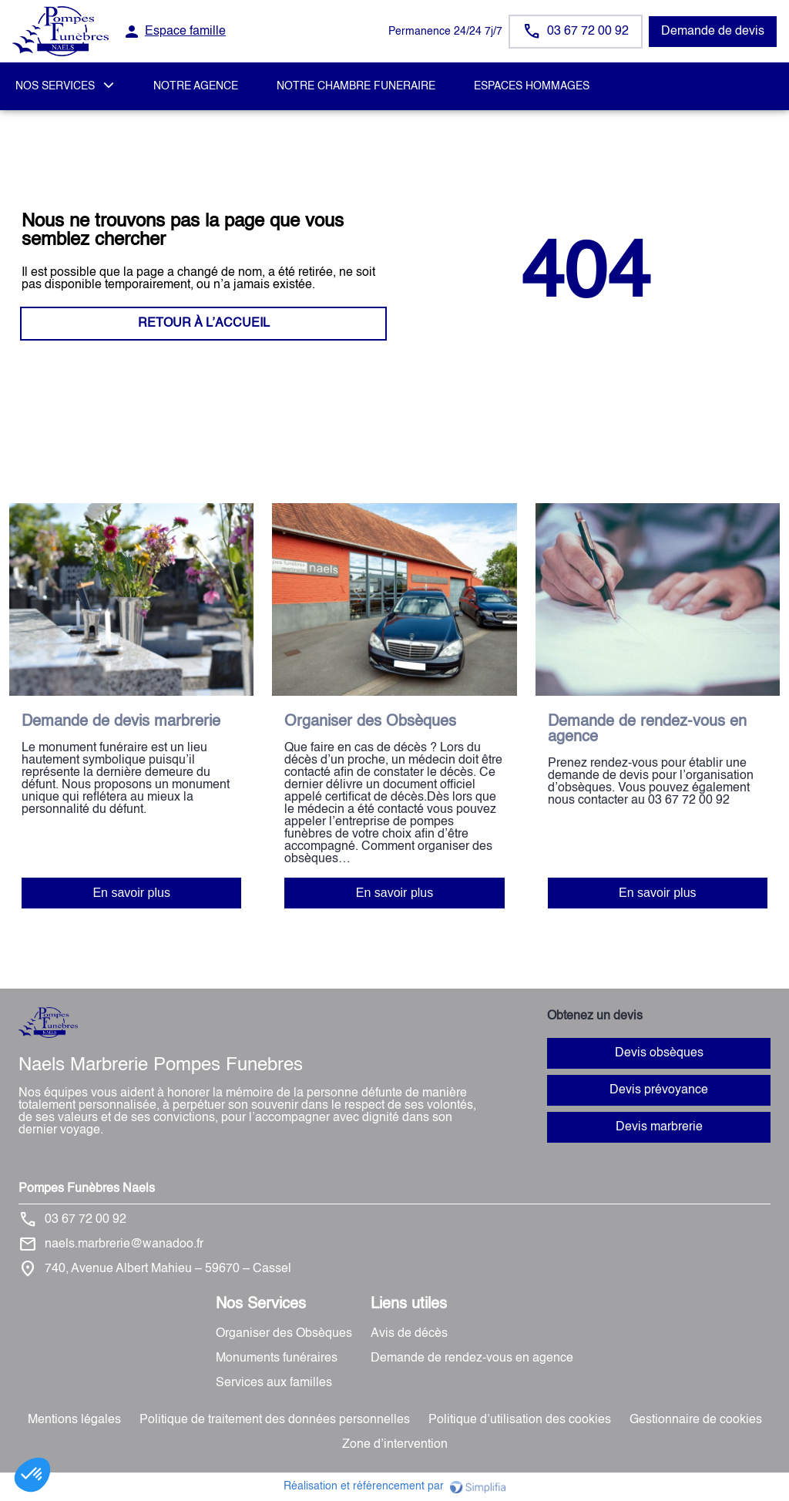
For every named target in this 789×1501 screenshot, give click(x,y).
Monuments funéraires (276, 1358)
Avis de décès (409, 1334)
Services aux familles (274, 1383)
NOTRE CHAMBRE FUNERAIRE (356, 86)
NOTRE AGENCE (195, 86)
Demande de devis (712, 31)
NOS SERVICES (55, 86)
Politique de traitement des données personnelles (274, 1420)
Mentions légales (74, 1420)
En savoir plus (131, 892)
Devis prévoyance (658, 1090)
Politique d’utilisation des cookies (519, 1420)
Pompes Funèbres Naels (86, 1189)
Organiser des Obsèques (284, 1334)
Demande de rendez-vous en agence (472, 1358)
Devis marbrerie (659, 1127)
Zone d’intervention (395, 1445)
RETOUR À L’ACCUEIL (204, 323)
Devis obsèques (659, 1053)
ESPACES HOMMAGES (531, 86)
